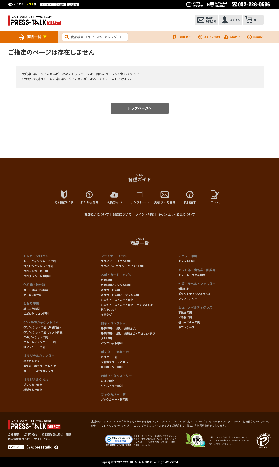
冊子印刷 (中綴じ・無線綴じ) (118, 328)
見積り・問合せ (165, 197)
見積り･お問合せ (206, 20)
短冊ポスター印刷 (112, 367)
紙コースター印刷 (189, 322)
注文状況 (73, 4)
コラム (215, 197)
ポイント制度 (144, 214)
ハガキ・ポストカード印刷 (117, 300)
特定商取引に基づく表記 (56, 434)
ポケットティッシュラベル (194, 294)
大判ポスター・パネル (114, 362)
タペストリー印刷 (112, 386)
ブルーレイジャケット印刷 (39, 342)
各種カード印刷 (110, 290)
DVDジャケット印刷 (35, 337)
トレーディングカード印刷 (39, 261)
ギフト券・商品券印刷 (191, 275)
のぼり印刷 (107, 381)
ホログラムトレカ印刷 (37, 276)
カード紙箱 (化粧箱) (35, 290)
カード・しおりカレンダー (39, 371)
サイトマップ (42, 439)
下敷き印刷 (185, 312)
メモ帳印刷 (185, 317)
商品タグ (106, 314)
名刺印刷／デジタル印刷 (116, 285)
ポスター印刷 (109, 357)
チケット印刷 (186, 261)
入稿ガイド (233, 37)
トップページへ (139, 108)
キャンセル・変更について (176, 214)
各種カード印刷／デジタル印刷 (120, 295)
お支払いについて (96, 214)
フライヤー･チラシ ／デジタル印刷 (122, 266)
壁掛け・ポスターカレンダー (41, 366)
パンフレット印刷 (112, 343)
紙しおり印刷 (31, 308)
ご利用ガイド (183, 37)
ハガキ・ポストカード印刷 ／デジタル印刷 (127, 305)
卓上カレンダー (32, 361)
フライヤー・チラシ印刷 (116, 261)
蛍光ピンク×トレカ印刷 (38, 266)
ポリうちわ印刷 (32, 384)
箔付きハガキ (109, 309)
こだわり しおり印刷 (36, 313)
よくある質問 (209, 37)
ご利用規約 (30, 434)
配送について (122, 214)
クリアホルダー (187, 299)
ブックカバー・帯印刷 (114, 399)
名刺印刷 (106, 280)
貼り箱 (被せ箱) (32, 295)
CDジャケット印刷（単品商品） (42, 327)
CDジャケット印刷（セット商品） (44, 332)
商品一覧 (34, 36)
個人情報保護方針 (19, 439)
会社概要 (13, 434)
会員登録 (59, 4)
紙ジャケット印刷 (34, 347)
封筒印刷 (183, 289)
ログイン (46, 4)
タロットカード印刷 (35, 271)
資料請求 (255, 37)
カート (253, 20)
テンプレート (139, 197)
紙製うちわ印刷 (32, 389)
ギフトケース (186, 327)
